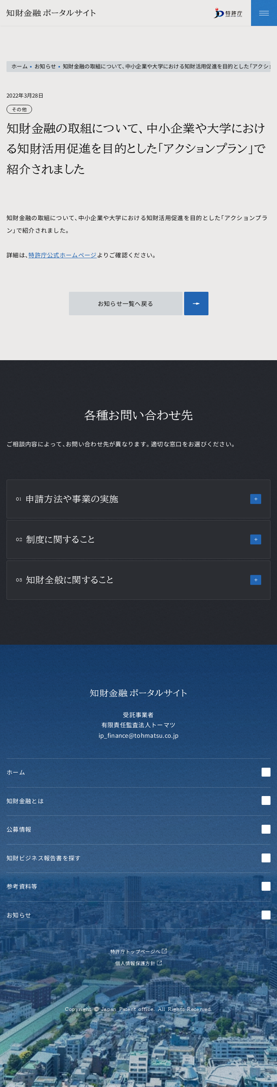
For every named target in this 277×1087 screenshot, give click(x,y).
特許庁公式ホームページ (62, 255)
